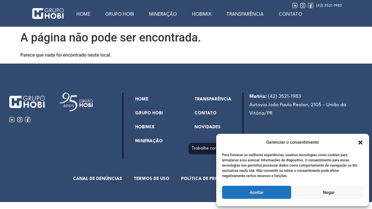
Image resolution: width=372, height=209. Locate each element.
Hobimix (202, 14)
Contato (290, 14)
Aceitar (257, 192)
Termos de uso (151, 179)
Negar (329, 192)
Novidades (207, 127)
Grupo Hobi (119, 14)
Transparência (245, 14)
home (83, 14)
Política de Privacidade (210, 179)
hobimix (145, 127)
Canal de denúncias (97, 179)
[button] (360, 142)
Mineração (163, 14)
